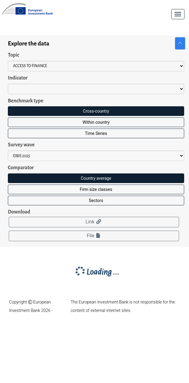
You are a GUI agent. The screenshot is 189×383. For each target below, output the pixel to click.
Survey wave (21, 145)
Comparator (21, 167)
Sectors (96, 200)
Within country (96, 122)
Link (93, 222)
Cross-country (96, 111)
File (94, 235)
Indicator (17, 78)
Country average (96, 178)
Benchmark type (25, 101)
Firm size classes (96, 189)
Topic (13, 55)
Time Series (96, 133)
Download (19, 212)
